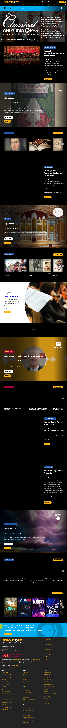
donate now (48, 79)
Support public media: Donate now (50, 694)
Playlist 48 (4, 686)
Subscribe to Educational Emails (29, 720)
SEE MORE (7, 312)
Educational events (26, 708)
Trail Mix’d (4, 676)
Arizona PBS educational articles (29, 719)
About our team (26, 722)
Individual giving (47, 696)
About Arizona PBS (47, 674)
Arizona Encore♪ (5, 704)
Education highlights (26, 707)
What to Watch (5, 672)
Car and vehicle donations (48, 705)
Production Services (47, 682)
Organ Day (9, 223)
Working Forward (5, 684)
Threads (48, 659)
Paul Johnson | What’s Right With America (23, 356)
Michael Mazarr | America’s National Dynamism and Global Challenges (38, 409)
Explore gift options (47, 691)
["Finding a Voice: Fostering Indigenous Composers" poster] (10, 607)
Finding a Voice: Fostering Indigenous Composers (53, 173)
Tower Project (46, 703)
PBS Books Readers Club (48, 684)
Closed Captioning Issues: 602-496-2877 (54, 647)
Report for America (26, 715)
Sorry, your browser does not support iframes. (22, 176)
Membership (46, 698)
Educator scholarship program (28, 713)
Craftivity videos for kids (27, 695)
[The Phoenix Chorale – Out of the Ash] (15, 565)
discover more (58, 254)
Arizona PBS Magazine (48, 676)
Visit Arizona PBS (47, 688)
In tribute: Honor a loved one (49, 701)
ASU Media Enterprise (35, 659)
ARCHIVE (7, 121)
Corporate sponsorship (48, 700)
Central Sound (11, 296)
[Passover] (40, 260)
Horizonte (25, 676)
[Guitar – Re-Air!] (40, 138)
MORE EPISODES (58, 387)
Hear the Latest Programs (7, 699)
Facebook (48, 651)
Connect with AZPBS (47, 672)
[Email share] (49, 59)
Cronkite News (26, 681)
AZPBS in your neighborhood (28, 710)
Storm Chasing (11, 529)
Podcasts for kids (26, 697)
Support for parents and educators (29, 717)
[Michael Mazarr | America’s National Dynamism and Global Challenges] (40, 392)
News (24, 670)
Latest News (25, 672)
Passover (31, 275)
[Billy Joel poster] (24, 607)
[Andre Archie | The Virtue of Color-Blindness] (15, 392)
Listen (3, 697)
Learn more (48, 502)
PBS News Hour (26, 682)
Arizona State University (17, 659)
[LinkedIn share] (47, 59)
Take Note (4, 706)
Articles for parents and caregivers (29, 699)
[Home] (11, 2)
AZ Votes (24, 677)
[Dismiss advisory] (61, 8)
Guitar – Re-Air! (33, 154)
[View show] (38, 607)
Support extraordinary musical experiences (54, 53)
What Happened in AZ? (6, 677)
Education (25, 704)
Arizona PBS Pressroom (48, 677)
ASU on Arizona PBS (6, 691)
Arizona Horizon (26, 674)
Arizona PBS (4, 661)
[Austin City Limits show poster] (52, 607)
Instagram (48, 654)
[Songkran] (15, 260)
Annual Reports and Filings (49, 686)
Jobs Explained (5, 681)
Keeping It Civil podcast (6, 707)
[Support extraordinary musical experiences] (22, 47)
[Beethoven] (15, 138)
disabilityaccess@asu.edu (20, 650)
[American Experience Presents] (22, 467)
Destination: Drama (5, 688)
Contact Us (46, 689)
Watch (3, 670)
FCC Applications (49, 644)
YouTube (48, 656)
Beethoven (6, 154)
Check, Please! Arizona (6, 674)
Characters (9, 98)
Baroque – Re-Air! (57, 154)
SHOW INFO (9, 117)
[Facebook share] (45, 59)
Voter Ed (24, 679)
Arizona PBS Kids (26, 689)
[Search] (65, 4)
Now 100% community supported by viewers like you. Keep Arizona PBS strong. (31, 8)
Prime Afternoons (5, 689)
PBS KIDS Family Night (27, 692)
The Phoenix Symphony (6, 702)
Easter (55, 275)
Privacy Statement (50, 649)
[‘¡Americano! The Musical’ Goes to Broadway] (40, 565)
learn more (48, 197)
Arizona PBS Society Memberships (50, 693)
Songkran (6, 275)
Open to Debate (5, 682)
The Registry (25, 712)
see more (47, 444)
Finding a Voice (5, 709)
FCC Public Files (49, 642)
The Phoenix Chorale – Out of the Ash (13, 580)
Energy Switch (4, 679)
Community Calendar (48, 679)
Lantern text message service (28, 694)
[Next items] (63, 144)
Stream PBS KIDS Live (27, 690)
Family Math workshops (27, 701)
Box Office (46, 681)
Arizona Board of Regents (15, 665)
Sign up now (8, 633)
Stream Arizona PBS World (7, 693)
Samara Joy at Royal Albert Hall (53, 423)
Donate (48, 639)
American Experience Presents (53, 472)
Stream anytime (57, 593)
